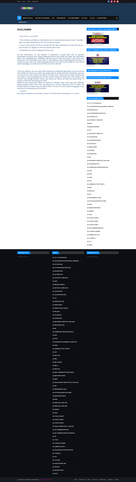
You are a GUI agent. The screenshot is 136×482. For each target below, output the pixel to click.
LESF (90, 180)
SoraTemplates (26, 479)
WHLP (90, 245)
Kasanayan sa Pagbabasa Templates (65, 342)
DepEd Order (93, 147)
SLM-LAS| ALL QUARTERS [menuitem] (42, 18)
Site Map (117, 479)
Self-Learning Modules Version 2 (64, 433)
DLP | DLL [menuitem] (84, 18)
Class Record (93, 137)
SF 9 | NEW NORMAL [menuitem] (73, 18)
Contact (29, 1)
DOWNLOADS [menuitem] (22, 22)
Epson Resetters (94, 164)
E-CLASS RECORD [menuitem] (101, 18)
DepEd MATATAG (59, 301)
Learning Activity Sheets (97, 184)
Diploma (91, 150)
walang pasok (58, 470)
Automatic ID (93, 116)
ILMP (90, 170)
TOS (90, 241)
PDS (90, 194)
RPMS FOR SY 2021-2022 (60, 402)
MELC (90, 187)
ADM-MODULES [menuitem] (61, 18)
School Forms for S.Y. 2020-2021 (64, 426)
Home (18, 1)
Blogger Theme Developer (45, 479)
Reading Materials (95, 208)
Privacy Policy (102, 479)
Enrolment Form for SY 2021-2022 (99, 160)
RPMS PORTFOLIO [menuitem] (28, 18)
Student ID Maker (94, 231)
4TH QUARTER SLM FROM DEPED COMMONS (101, 106)
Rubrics (91, 211)
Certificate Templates (96, 133)
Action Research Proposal (97, 113)
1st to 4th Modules (95, 103)
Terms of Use (82, 479)
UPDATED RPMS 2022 (60, 463)
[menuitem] (19, 18)
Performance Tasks (95, 197)
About (23, 1)
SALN (90, 214)
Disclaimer (110, 479)
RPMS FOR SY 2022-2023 (60, 406)
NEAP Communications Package (64, 372)
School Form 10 (94, 218)
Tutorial (57, 460)
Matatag (57, 355)
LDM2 (90, 177)
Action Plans (58, 264)
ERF (90, 157)
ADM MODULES (93, 110)
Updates (57, 467)
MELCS (56, 365)
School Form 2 (93, 221)
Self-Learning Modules (96, 228)
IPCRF (90, 174)
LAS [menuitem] (53, 18)
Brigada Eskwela (94, 126)
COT (90, 130)
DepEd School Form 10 (61, 308)
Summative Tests (94, 235)
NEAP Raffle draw (59, 375)
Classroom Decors (95, 140)
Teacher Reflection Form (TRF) (63, 450)
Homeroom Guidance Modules (98, 167)
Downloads (35, 1)
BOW (90, 123)
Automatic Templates (96, 120)
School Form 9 (93, 224)
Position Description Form (97, 201)
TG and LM (92, 238)
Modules (92, 191)
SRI (55, 436)
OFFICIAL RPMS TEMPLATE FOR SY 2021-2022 (66, 382)
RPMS (90, 204)
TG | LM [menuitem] (92, 18)
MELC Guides (58, 362)
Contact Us (95, 479)
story (56, 440)
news (56, 379)
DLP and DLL (92, 143)
